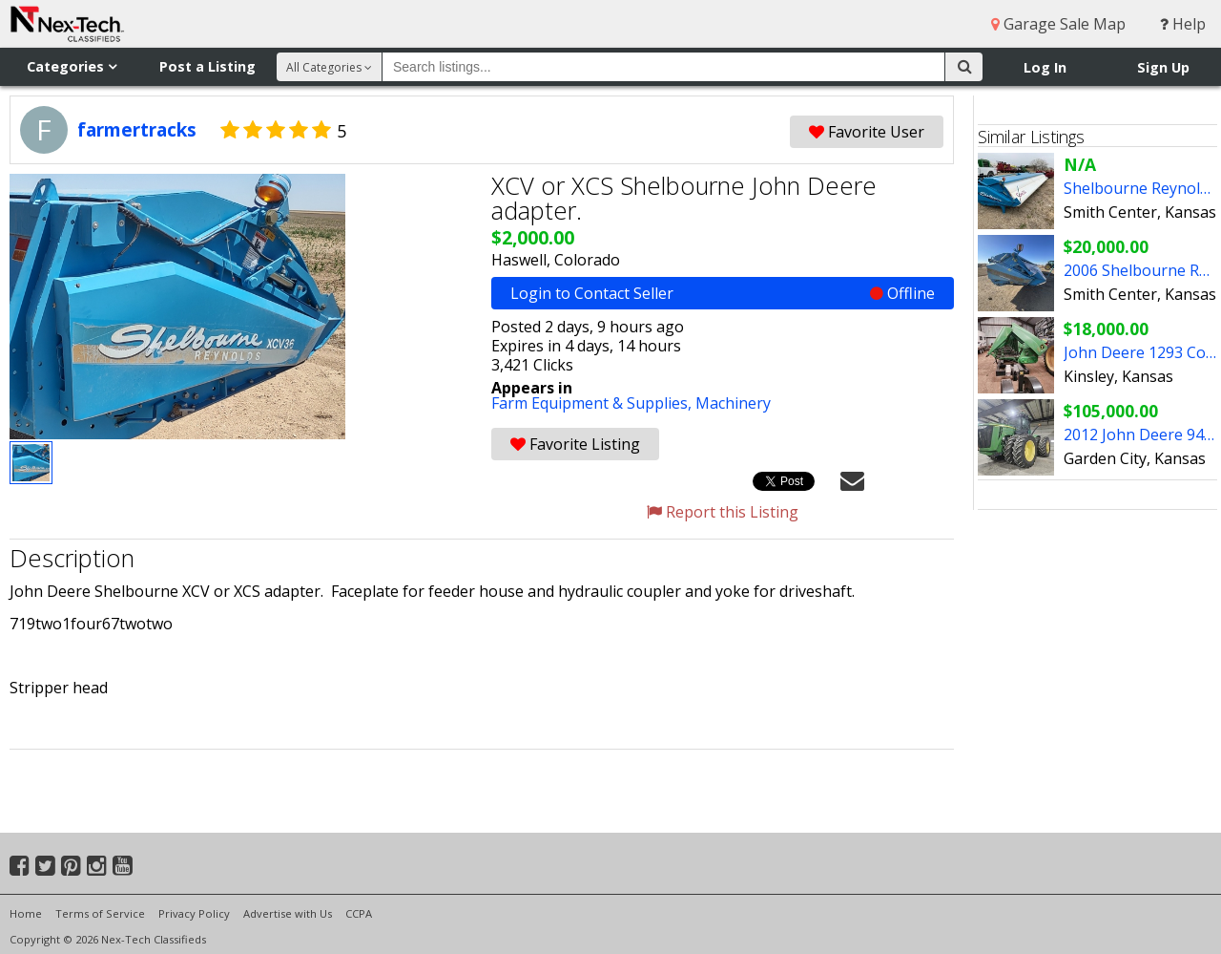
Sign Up (1163, 67)
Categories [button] (71, 66)
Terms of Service (100, 913)
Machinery (733, 402)
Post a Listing (207, 66)
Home (26, 913)
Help (1183, 23)
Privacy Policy (194, 913)
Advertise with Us (287, 913)
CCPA (358, 913)
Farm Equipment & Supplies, (593, 402)
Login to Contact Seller (722, 293)
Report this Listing (722, 511)
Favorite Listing (575, 444)
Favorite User (866, 131)
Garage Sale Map (1058, 23)
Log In (1045, 67)
